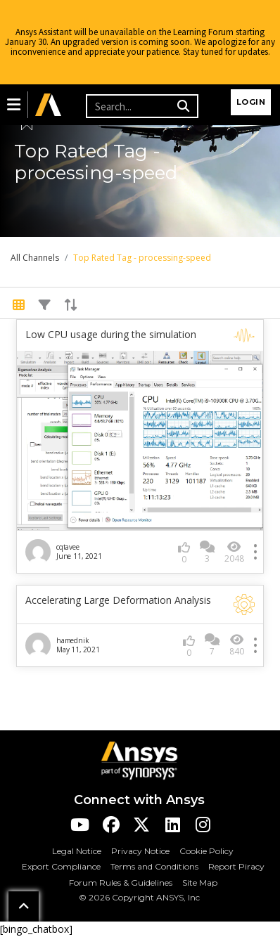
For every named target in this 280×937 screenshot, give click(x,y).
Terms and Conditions (154, 866)
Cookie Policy (206, 851)
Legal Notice (76, 851)
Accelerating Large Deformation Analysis (118, 600)
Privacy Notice (140, 851)
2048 (234, 552)
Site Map (199, 882)
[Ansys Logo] (139, 759)
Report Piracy (236, 866)
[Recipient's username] (129, 106)
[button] (13, 104)
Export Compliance (61, 866)
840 (236, 645)
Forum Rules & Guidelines (120, 882)
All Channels (35, 258)
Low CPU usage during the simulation (110, 334)
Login (251, 102)
